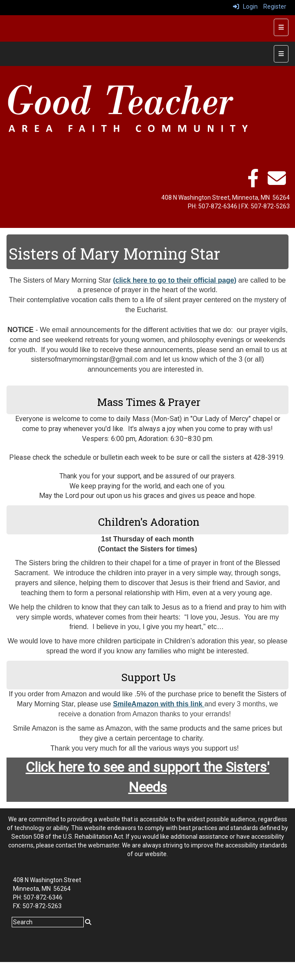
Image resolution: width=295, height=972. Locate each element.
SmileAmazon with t (145, 704)
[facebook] (252, 182)
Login (245, 6)
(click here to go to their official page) (174, 280)
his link (192, 704)
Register (274, 6)
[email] (277, 182)
